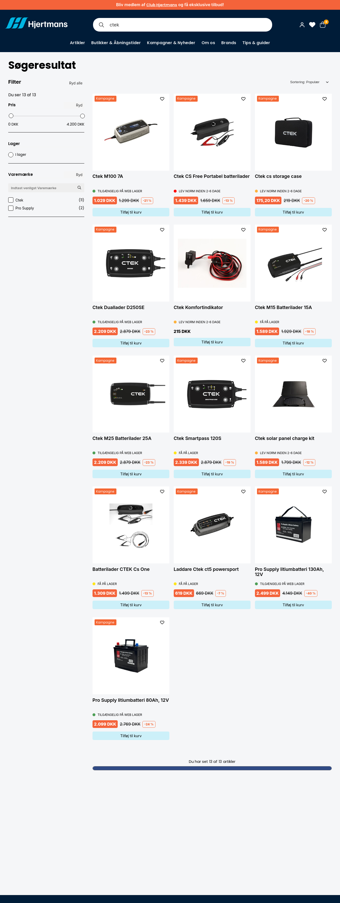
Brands (228, 43)
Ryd (79, 105)
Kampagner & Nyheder (171, 43)
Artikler (77, 43)
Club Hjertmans (161, 4)
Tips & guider (256, 43)
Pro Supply (46, 208)
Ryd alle (75, 83)
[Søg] (101, 25)
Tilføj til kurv (131, 212)
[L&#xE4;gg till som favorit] (162, 99)
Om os (208, 43)
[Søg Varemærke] (79, 187)
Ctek (46, 200)
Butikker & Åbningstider (116, 43)
